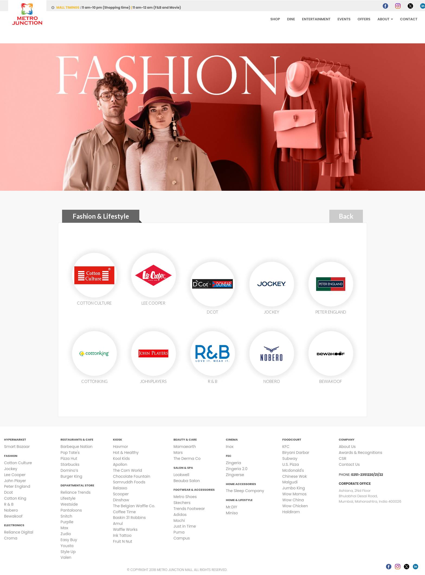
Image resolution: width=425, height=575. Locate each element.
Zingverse (235, 474)
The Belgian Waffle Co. (134, 505)
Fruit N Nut (122, 541)
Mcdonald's (293, 470)
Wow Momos (294, 493)
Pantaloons (71, 510)
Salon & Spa (183, 467)
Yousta (66, 545)
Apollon (120, 464)
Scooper (121, 493)
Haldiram (291, 511)
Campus (181, 538)
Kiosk (117, 439)
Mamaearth (184, 446)
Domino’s (69, 470)
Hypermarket (15, 439)
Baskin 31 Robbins (129, 517)
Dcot (8, 492)
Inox (229, 446)
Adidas (180, 514)
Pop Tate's (70, 452)
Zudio (65, 533)
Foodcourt (291, 439)
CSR (342, 458)
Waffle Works (125, 529)
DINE (291, 18)
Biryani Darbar (295, 452)
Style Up (68, 551)
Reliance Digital (18, 532)
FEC (228, 455)
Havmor (120, 446)
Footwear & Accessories (194, 489)
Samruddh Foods (129, 481)
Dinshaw (121, 499)
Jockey (10, 468)
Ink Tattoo (122, 535)
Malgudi (290, 481)
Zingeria (233, 462)
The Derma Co (187, 458)
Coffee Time (124, 511)
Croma (10, 538)
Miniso (232, 512)
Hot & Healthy (126, 452)
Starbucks (69, 464)
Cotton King (15, 498)
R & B (9, 504)
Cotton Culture (18, 462)
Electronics (14, 525)
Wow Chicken (295, 505)
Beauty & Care (185, 439)
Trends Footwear (189, 508)
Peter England (17, 486)
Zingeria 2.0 (236, 468)
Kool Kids (121, 458)
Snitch (66, 516)
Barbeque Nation (76, 446)
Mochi (179, 520)
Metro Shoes (185, 496)
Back (346, 216)
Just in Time (184, 526)
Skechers (182, 502)
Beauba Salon (186, 480)
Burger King (71, 476)
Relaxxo (120, 487)
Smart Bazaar (17, 446)
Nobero (11, 510)
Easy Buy (68, 539)
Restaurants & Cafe (76, 439)
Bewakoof (13, 516)
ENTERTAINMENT (316, 18)
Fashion (10, 455)
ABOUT (385, 18)
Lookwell (181, 474)
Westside (69, 504)
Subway (289, 458)
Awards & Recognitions (360, 452)
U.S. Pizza (290, 464)
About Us (347, 446)
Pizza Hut (68, 458)
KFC (285, 446)
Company (347, 439)
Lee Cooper (14, 474)
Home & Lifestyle (239, 500)
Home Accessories (241, 484)
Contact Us (349, 464)
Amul (118, 523)
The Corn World (127, 470)
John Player (15, 480)
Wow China (293, 499)
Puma (179, 532)
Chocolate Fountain (131, 476)
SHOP (275, 18)
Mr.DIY (231, 506)
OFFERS (364, 18)
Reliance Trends (75, 492)
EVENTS (343, 18)
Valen (65, 557)
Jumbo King (293, 487)
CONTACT (408, 18)
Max (64, 527)
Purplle (66, 521)
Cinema (232, 439)
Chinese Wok (294, 476)
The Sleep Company (245, 490)
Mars (178, 452)
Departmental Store (77, 485)
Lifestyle (67, 498)
